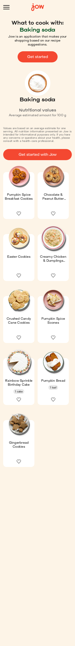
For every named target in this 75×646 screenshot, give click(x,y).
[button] (18, 191)
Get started (37, 57)
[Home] (37, 7)
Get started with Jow (38, 154)
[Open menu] (6, 7)
